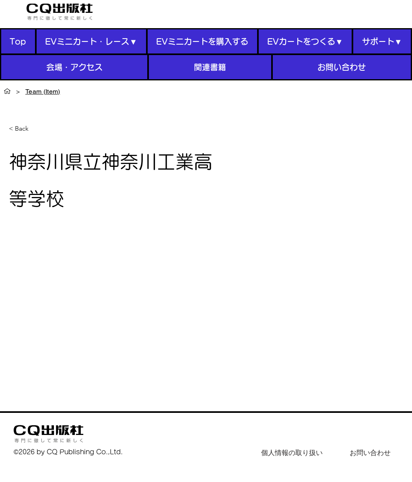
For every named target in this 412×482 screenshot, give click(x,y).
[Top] (7, 91)
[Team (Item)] (42, 91)
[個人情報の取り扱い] (292, 453)
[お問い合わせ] (370, 453)
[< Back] (25, 129)
